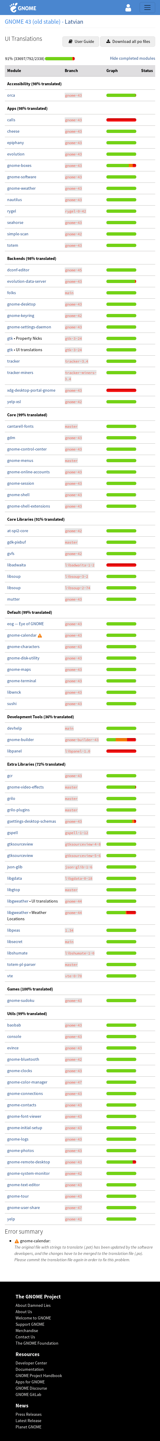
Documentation (30, 1369)
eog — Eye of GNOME (25, 623)
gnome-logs (17, 1139)
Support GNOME (30, 1324)
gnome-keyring (20, 315)
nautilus (14, 199)
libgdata (14, 878)
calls (11, 119)
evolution (16, 154)
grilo (11, 798)
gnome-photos (20, 1150)
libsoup (14, 576)
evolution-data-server (26, 281)
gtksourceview (20, 844)
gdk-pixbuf (16, 542)
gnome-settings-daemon (29, 327)
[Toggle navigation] (147, 7)
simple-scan (17, 234)
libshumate (17, 953)
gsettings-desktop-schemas (31, 821)
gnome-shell (18, 494)
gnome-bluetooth (23, 1059)
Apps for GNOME (30, 1382)
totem (12, 245)
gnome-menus (20, 460)
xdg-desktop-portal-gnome (31, 390)
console (14, 1036)
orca (11, 95)
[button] (128, 7)
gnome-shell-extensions (28, 506)
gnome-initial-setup (24, 1127)
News (22, 1406)
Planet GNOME (28, 1427)
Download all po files (128, 41)
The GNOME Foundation (37, 1343)
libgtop (13, 889)
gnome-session (20, 483)
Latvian (74, 21)
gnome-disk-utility (23, 658)
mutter (13, 599)
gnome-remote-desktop (28, 1162)
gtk (10, 338)
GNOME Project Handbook (39, 1375)
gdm (11, 437)
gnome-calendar (22, 635)
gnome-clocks (19, 1070)
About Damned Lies (33, 1305)
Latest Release (28, 1420)
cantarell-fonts (20, 426)
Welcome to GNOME (33, 1318)
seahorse (15, 222)
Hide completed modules (132, 58)
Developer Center (31, 1363)
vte (10, 975)
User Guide (81, 41)
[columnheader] (33, 71)
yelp (11, 1219)
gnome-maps (19, 669)
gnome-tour (18, 1196)
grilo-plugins (18, 809)
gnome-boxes (19, 165)
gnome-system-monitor (28, 1173)
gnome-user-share (23, 1207)
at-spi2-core (17, 530)
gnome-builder (20, 739)
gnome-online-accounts (28, 472)
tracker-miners (20, 372)
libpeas (13, 930)
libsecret (14, 941)
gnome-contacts (21, 1105)
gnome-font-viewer (24, 1116)
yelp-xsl (14, 401)
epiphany (15, 142)
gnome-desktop (21, 304)
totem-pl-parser (21, 964)
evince (13, 1048)
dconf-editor (18, 270)
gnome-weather (21, 188)
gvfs (10, 553)
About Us (24, 1311)
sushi (11, 703)
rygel (11, 211)
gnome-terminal (21, 680)
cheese (13, 131)
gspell (12, 832)
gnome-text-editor (23, 1184)
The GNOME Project (38, 1297)
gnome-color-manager (27, 1082)
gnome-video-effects (25, 787)
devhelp (14, 728)
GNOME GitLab (28, 1394)
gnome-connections (25, 1093)
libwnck (14, 692)
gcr (10, 775)
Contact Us (25, 1337)
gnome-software (21, 176)
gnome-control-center (27, 449)
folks (11, 292)
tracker (13, 361)
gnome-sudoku (20, 1000)
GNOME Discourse (31, 1388)
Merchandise (27, 1330)
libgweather (18, 901)
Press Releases (29, 1414)
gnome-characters (23, 646)
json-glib (14, 867)
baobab (14, 1025)
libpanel (14, 751)
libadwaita (16, 565)
